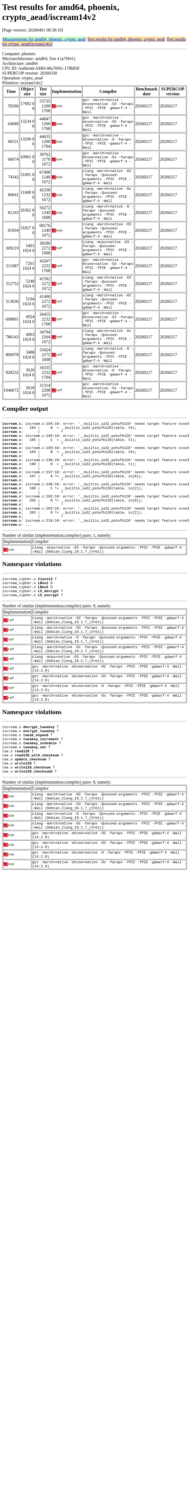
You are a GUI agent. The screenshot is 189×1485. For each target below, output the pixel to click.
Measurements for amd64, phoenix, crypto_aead (44, 39)
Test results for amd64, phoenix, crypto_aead (126, 39)
